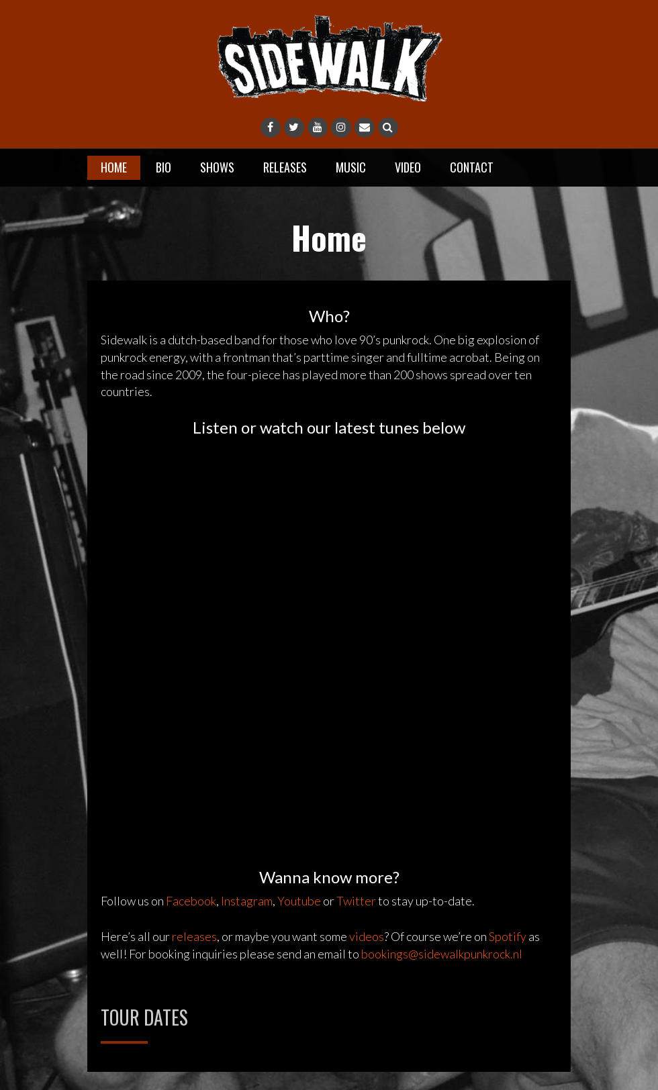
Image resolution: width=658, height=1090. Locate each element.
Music (351, 167)
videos (366, 936)
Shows (217, 167)
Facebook (191, 900)
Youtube (299, 900)
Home (114, 167)
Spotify (507, 936)
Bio (163, 167)
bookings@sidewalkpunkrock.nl (441, 953)
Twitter (356, 900)
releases (194, 936)
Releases (285, 167)
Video (408, 167)
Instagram (247, 900)
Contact (471, 167)
